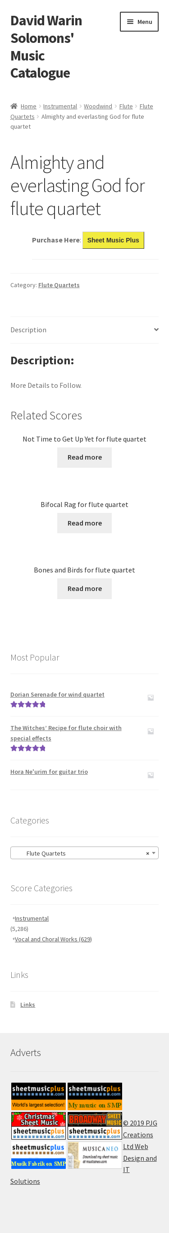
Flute (126, 106)
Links (27, 1004)
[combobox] (84, 853)
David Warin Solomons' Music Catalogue (46, 46)
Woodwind (98, 106)
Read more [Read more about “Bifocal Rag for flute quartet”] (85, 522)
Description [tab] (28, 329)
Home (29, 106)
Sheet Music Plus (113, 240)
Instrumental (60, 106)
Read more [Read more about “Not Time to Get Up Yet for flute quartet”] (85, 456)
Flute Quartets (59, 285)
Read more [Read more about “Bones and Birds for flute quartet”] (85, 588)
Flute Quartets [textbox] (82, 853)
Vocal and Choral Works (53, 939)
